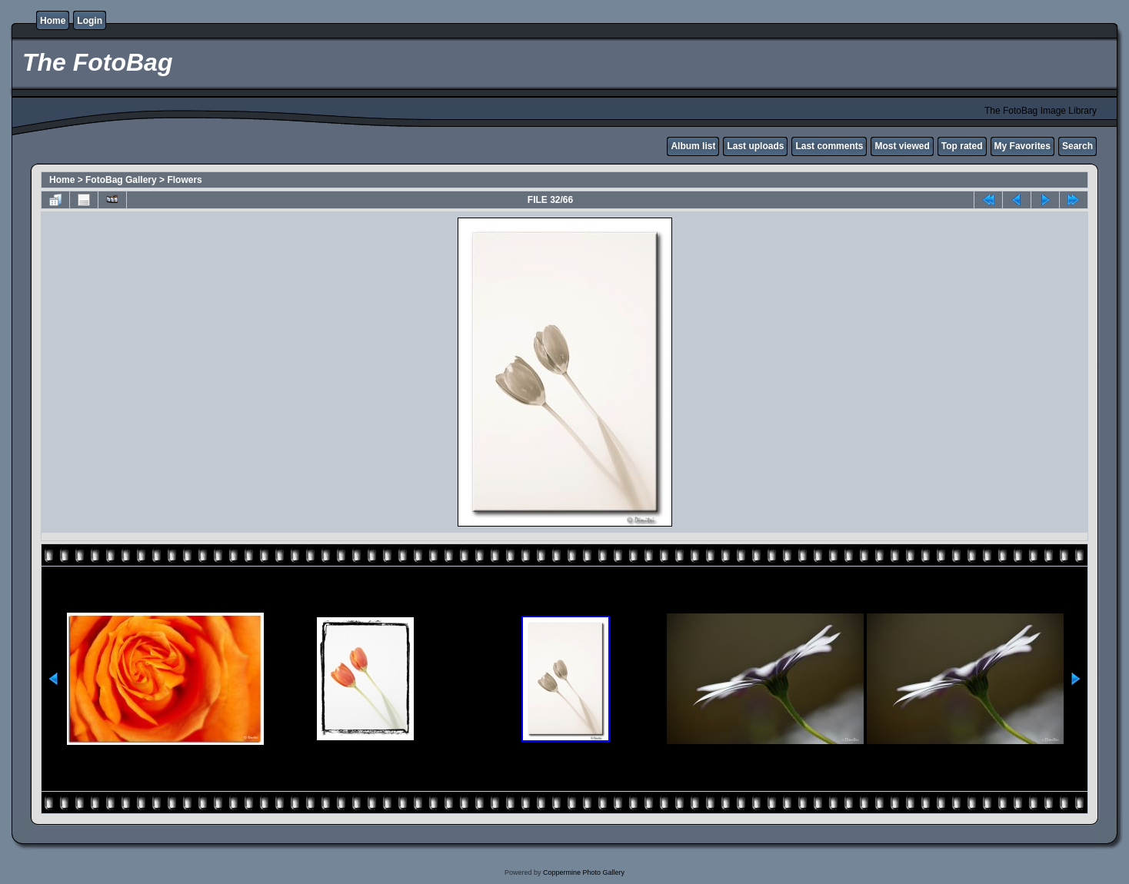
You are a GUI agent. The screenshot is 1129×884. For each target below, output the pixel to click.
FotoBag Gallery (121, 179)
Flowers (184, 179)
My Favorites (1022, 146)
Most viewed (901, 146)
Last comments (829, 146)
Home (52, 20)
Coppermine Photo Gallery (583, 872)
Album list (693, 146)
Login (89, 20)
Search (1077, 146)
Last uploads (755, 146)
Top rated (962, 146)
